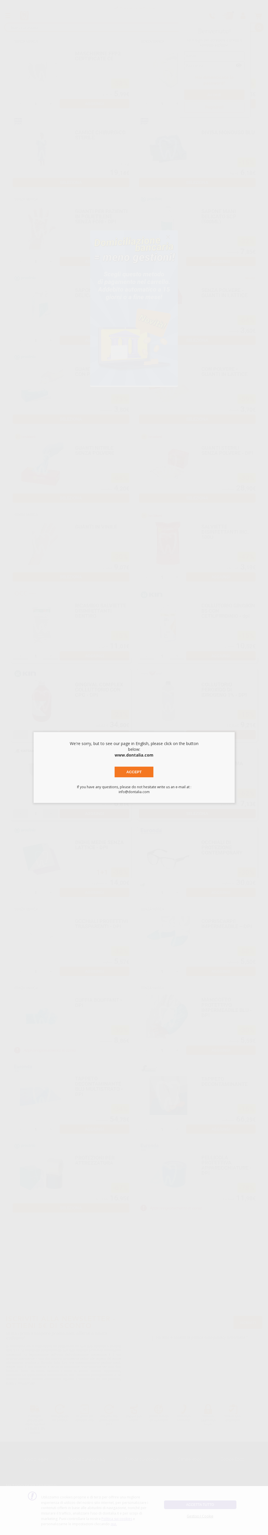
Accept (134, 772)
